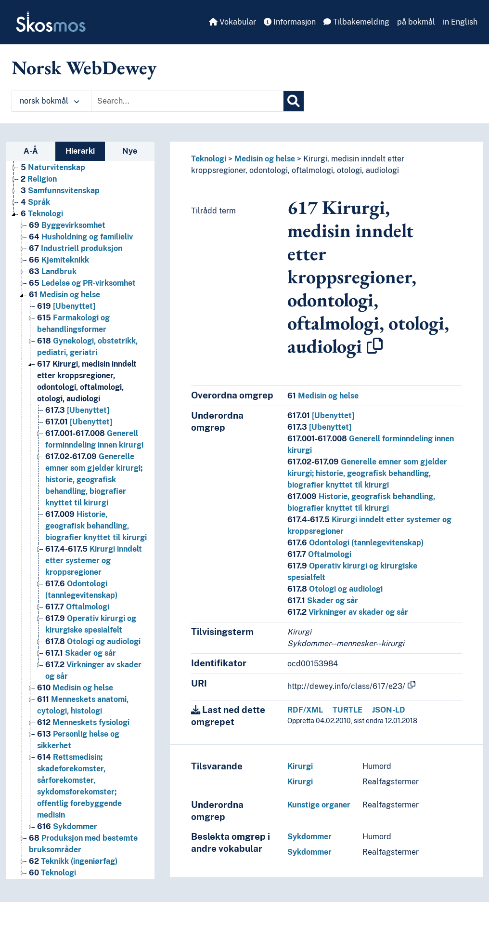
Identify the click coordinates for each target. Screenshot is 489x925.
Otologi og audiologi (335, 589)
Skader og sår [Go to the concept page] (80, 653)
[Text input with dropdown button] (187, 101)
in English (460, 21)
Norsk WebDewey (84, 67)
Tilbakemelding (356, 21)
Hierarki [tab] (80, 151)
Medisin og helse (264, 158)
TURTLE (347, 709)
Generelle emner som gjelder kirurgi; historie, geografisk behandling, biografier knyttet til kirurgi (367, 473)
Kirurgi (300, 766)
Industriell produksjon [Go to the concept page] (75, 248)
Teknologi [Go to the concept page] (42, 213)
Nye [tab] (129, 151)
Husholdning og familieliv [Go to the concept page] (81, 236)
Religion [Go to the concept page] (39, 179)
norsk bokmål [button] (49, 101)
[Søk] (293, 101)
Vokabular (232, 21)
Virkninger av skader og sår (347, 612)
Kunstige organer (318, 804)
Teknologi (208, 158)
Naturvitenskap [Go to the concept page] (53, 167)
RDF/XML (305, 709)
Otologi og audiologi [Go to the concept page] (93, 641)
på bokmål (416, 21)
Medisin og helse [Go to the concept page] (64, 294)
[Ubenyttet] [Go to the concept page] (66, 306)
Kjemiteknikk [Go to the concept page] (59, 259)
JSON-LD (388, 709)
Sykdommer (309, 836)
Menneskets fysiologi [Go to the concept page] (83, 722)
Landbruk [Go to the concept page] (53, 271)
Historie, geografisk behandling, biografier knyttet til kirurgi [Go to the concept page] (96, 526)
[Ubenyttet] (320, 415)
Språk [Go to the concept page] (35, 202)
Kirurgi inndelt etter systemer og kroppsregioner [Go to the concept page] (93, 560)
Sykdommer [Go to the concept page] (67, 826)
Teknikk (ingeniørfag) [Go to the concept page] (73, 861)
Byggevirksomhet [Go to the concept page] (67, 225)
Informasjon (290, 21)
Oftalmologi (319, 554)
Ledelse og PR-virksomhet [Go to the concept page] (82, 283)
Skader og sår (322, 600)
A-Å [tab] (31, 151)
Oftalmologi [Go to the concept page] (77, 606)
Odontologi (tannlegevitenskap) (355, 542)
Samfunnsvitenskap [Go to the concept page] (60, 190)
